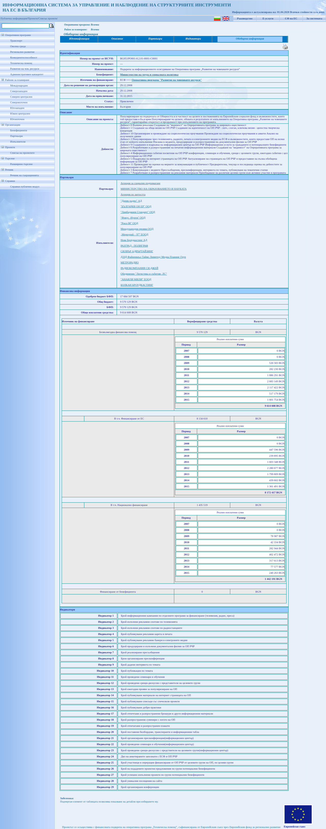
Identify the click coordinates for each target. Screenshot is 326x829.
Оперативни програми (18, 35)
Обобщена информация (250, 38)
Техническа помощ (21, 63)
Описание (117, 38)
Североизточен (19, 102)
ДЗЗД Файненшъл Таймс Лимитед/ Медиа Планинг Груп (153, 257)
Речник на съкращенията (24, 175)
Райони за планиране (17, 80)
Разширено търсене (21, 164)
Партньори (16, 136)
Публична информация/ (14, 18)
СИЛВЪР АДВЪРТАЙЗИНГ (136, 251)
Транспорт (16, 40)
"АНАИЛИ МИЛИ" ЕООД (135, 279)
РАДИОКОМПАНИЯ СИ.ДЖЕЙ (139, 268)
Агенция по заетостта (132, 194)
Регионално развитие (22, 51)
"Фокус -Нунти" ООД (132, 217)
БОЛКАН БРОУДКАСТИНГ (136, 285)
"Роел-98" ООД (129, 223)
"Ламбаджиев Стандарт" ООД (137, 212)
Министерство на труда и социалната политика (149, 74)
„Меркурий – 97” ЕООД (134, 234)
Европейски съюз (294, 826)
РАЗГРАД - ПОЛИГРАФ (134, 245)
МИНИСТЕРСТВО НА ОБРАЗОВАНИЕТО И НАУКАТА (153, 188)
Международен (19, 85)
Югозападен (17, 108)
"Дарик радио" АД (131, 200)
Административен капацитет (26, 74)
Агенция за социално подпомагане (140, 183)
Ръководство (245, 18)
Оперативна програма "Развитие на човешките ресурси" (167, 80)
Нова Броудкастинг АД (133, 240)
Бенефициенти (18, 130)
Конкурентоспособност (23, 57)
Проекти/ (33, 18)
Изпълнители (17, 141)
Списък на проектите (22, 152)
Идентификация (79, 38)
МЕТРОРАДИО (129, 262)
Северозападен (18, 91)
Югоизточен (17, 119)
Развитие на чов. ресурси (24, 68)
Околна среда (18, 46)
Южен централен (20, 113)
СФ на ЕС (291, 18)
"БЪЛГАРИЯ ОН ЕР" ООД (135, 206)
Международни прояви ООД (136, 228)
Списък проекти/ (48, 18)
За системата (314, 18)
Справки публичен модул (24, 186)
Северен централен (21, 96)
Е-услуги (268, 18)
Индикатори (193, 38)
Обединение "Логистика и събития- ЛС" (143, 273)
